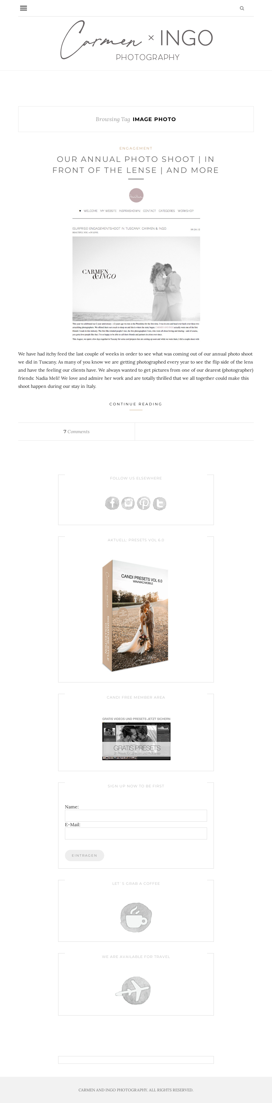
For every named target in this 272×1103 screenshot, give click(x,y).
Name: (72, 807)
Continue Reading (136, 406)
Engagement (136, 148)
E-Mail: (72, 824)
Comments (77, 431)
